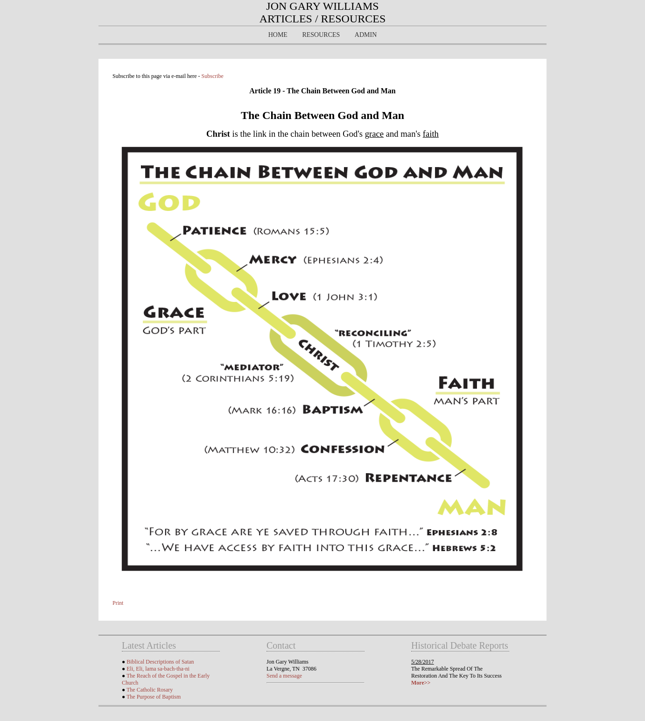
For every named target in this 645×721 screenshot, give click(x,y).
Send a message (284, 675)
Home (277, 34)
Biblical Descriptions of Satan (160, 661)
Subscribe (213, 76)
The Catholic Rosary (149, 689)
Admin (366, 34)
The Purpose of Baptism (153, 696)
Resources (321, 34)
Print (117, 603)
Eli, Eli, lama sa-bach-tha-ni (157, 668)
